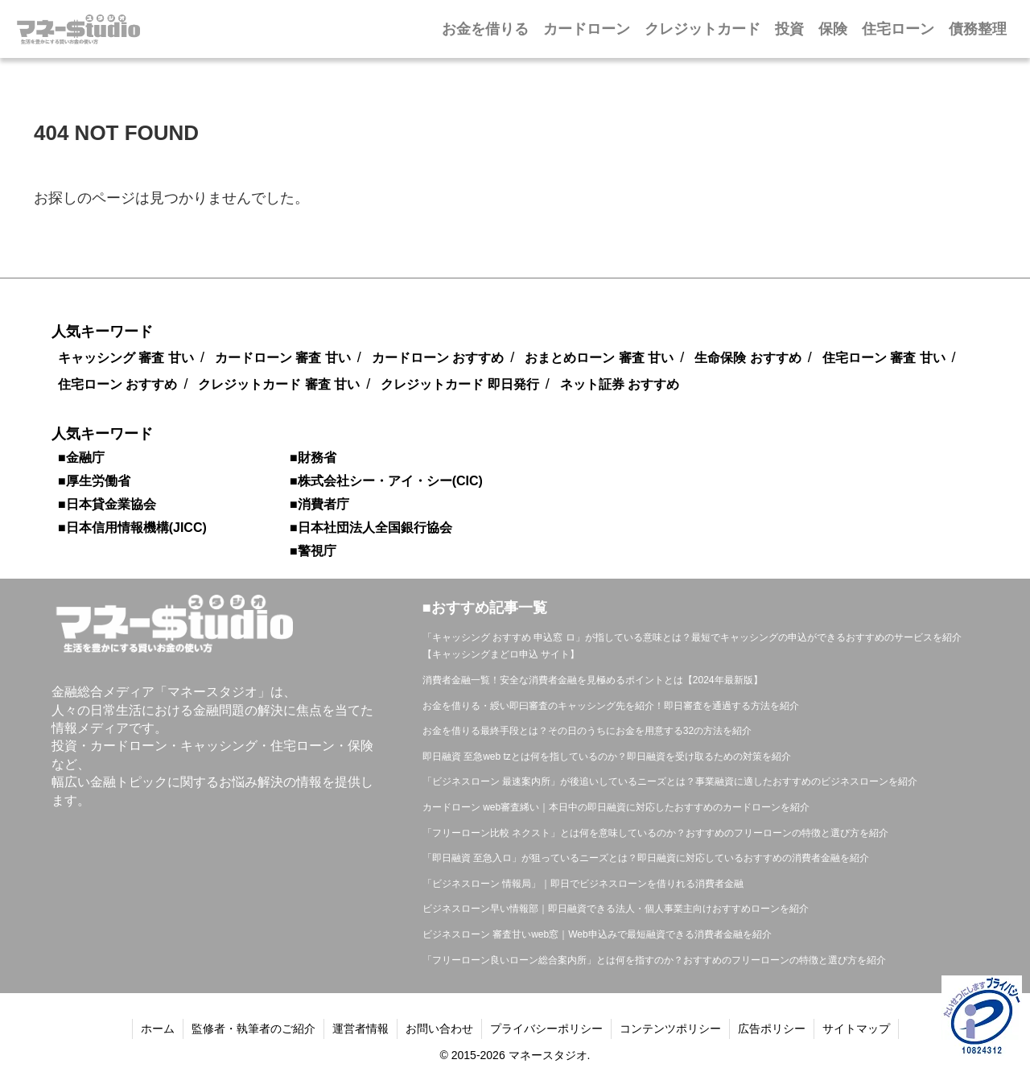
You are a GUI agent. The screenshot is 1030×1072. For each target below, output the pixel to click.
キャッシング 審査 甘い (126, 358)
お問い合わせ (439, 1028)
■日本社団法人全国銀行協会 (371, 527)
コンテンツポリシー (670, 1028)
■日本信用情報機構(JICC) (132, 527)
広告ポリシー (771, 1028)
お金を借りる (485, 29)
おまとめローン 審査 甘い (599, 358)
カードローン (586, 29)
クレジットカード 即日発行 (459, 384)
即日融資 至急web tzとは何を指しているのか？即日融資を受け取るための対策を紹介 (606, 756)
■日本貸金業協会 (107, 504)
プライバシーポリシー (546, 1028)
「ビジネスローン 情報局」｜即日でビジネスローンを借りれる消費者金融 (583, 883)
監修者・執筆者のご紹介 (253, 1028)
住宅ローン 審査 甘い (884, 358)
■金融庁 (81, 457)
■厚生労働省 (94, 481)
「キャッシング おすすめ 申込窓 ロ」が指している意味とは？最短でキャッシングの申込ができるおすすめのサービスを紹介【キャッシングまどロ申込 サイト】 (692, 646)
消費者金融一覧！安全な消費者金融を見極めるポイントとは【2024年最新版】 (592, 680)
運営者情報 (360, 1028)
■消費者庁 (319, 504)
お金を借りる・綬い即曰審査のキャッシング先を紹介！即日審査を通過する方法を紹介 (610, 705)
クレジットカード (702, 29)
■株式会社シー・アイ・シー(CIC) (386, 481)
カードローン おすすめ (438, 358)
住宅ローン (898, 29)
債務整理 (978, 29)
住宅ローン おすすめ (117, 384)
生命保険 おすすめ (747, 358)
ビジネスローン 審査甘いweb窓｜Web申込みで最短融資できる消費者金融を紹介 (597, 934)
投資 (789, 29)
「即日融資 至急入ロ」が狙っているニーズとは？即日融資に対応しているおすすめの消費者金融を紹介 (645, 858)
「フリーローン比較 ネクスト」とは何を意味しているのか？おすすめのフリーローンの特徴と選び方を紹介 (655, 833)
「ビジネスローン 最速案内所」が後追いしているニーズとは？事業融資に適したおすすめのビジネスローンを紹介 (669, 781)
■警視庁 (313, 551)
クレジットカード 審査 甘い (279, 384)
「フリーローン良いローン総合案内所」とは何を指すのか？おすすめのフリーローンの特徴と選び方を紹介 (654, 960)
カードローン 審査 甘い (283, 358)
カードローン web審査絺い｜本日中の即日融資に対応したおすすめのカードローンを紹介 (616, 807)
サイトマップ (856, 1028)
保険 (832, 29)
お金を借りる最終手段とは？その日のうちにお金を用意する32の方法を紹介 (587, 730)
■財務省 (313, 457)
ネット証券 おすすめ (619, 384)
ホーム (158, 1028)
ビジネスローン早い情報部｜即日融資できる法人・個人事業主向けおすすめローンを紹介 (615, 908)
